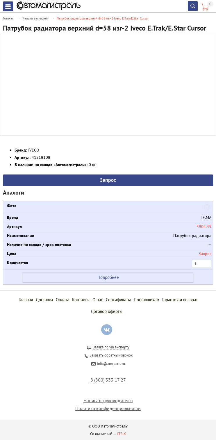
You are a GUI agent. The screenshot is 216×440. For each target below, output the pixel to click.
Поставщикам (146, 299)
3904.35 (204, 226)
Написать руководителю (108, 400)
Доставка (44, 299)
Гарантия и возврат (180, 299)
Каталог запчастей (35, 18)
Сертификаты (118, 299)
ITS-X (121, 433)
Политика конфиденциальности (108, 408)
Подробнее (108, 277)
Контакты (81, 299)
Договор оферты (106, 311)
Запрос (108, 179)
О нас (97, 299)
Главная (8, 18)
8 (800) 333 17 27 (108, 379)
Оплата (62, 299)
